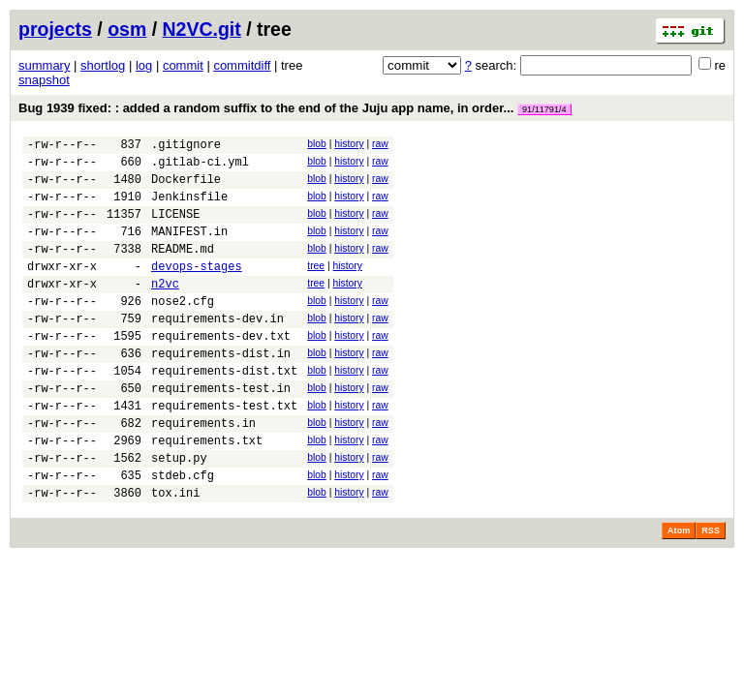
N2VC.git (202, 29)
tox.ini (175, 553)
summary (44, 65)
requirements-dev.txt (221, 370)
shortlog (102, 65)
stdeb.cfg (182, 533)
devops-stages (196, 289)
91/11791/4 (544, 109)
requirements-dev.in (217, 350)
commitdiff (241, 65)
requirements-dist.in (221, 390)
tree (316, 286)
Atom (678, 591)
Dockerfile (186, 187)
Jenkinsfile (189, 207)
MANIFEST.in (189, 248)
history (348, 143)
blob (316, 143)
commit (183, 65)
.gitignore (186, 146)
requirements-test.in (221, 431)
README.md (182, 268)
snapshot (44, 80)
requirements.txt (207, 492)
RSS (710, 591)
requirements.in (203, 472)
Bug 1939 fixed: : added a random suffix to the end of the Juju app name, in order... (295, 108)
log (144, 65)
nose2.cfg (182, 329)
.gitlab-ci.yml (200, 167)
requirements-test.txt (224, 451)
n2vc (165, 309)
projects (55, 29)
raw (380, 143)
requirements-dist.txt (224, 411)
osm (127, 29)
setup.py (179, 512)
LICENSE (175, 228)
